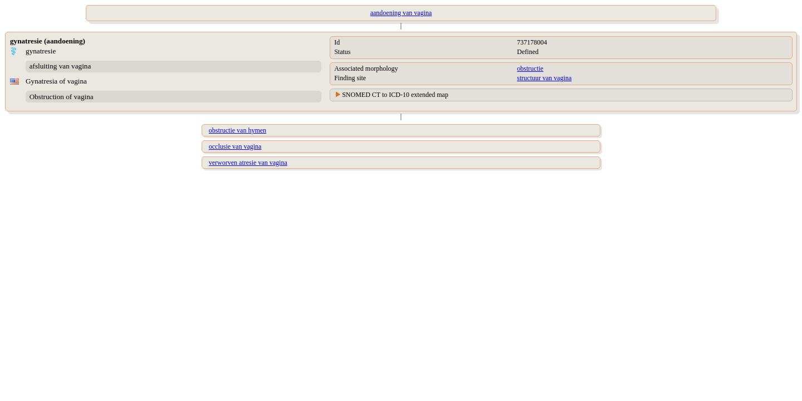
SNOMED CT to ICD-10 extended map (395, 95)
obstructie (530, 68)
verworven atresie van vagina (248, 163)
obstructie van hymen (237, 130)
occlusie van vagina (235, 146)
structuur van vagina (544, 78)
